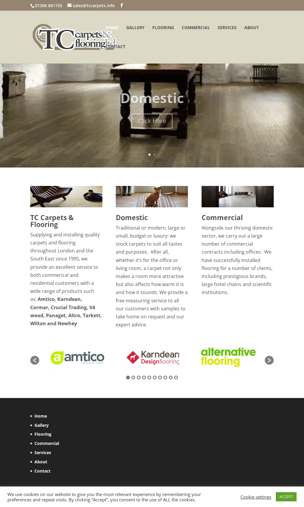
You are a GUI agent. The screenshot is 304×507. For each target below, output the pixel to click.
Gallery (135, 28)
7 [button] (160, 377)
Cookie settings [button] (255, 497)
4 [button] (144, 377)
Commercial (196, 28)
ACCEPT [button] (286, 496)
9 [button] (170, 377)
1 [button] (128, 377)
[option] (77, 357)
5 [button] (149, 377)
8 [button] (165, 377)
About (251, 28)
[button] (34, 360)
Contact (115, 47)
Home (112, 28)
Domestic (152, 103)
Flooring (163, 28)
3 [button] (138, 377)
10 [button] (176, 377)
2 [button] (133, 377)
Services (227, 28)
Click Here (152, 126)
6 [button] (154, 377)
